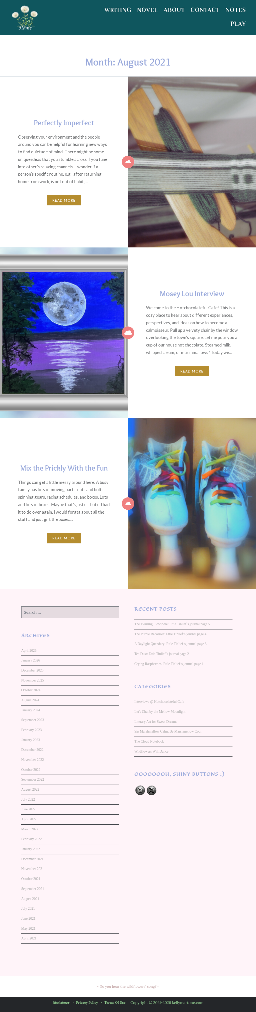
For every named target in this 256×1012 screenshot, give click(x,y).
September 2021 (32, 889)
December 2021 (32, 859)
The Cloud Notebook (149, 741)
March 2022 (29, 829)
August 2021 (30, 899)
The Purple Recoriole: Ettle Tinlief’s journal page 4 (170, 634)
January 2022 (30, 849)
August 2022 (30, 789)
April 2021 (28, 938)
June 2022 (28, 809)
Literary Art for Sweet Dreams (155, 722)
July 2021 (28, 908)
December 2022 (32, 750)
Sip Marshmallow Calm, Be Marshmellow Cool (167, 731)
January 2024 (30, 710)
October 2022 (30, 770)
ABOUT (174, 10)
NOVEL (147, 10)
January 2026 (30, 660)
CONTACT (205, 10)
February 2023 (31, 730)
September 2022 (32, 779)
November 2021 (32, 869)
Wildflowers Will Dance (151, 751)
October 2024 (30, 690)
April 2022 (28, 819)
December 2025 (32, 670)
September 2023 (32, 720)
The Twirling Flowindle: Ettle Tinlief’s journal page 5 (172, 624)
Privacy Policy (87, 1002)
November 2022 (32, 760)
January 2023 (30, 740)
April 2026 (28, 650)
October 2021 (30, 879)
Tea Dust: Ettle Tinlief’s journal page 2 (161, 654)
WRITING (118, 10)
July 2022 (28, 799)
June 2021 (28, 918)
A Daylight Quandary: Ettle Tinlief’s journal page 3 (170, 644)
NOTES (236, 10)
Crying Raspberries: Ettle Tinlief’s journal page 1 (169, 664)
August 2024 (30, 700)
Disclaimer (60, 1003)
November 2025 (32, 680)
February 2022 (31, 839)
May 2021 (28, 928)
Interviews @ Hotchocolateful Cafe (159, 702)
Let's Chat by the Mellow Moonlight (159, 712)
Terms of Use (115, 1002)
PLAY (238, 23)
